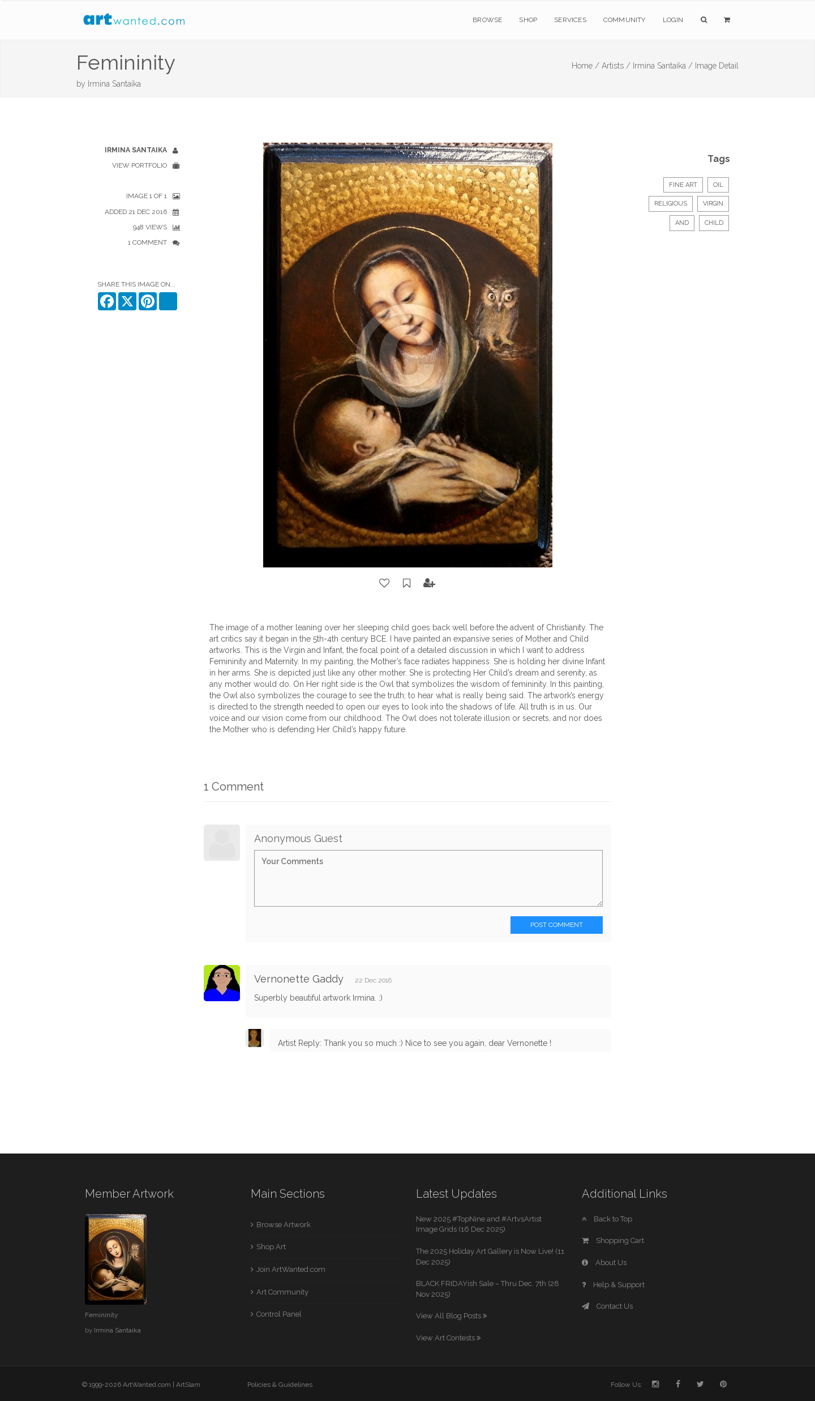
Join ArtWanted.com (290, 1269)
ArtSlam (188, 1385)
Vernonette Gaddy (299, 979)
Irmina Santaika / (663, 65)
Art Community (282, 1292)
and (682, 223)
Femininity (101, 1315)
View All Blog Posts (451, 1316)
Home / (585, 65)
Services (570, 20)
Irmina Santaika (114, 83)
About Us (604, 1262)
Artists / (616, 65)
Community (624, 20)
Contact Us (607, 1306)
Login (673, 20)
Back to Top (607, 1219)
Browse (487, 20)
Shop (528, 20)
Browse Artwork (283, 1224)
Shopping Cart (613, 1240)
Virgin (713, 203)
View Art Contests (448, 1338)
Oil (718, 185)
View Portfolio (139, 165)
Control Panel (279, 1314)
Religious (670, 203)
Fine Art (683, 185)
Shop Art (271, 1246)
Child (714, 223)
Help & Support (613, 1284)
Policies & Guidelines (279, 1385)
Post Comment (556, 925)
